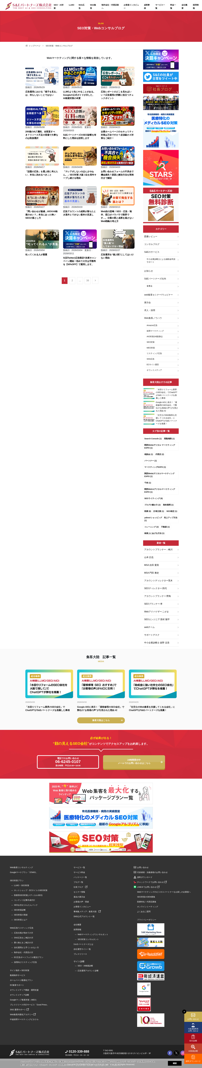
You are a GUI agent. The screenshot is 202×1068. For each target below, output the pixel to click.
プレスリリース (80, 954)
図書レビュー (150, 236)
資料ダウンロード (193, 1061)
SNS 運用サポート (19, 1009)
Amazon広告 (152, 325)
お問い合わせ (193, 1019)
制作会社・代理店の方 (23, 952)
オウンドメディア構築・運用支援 (24, 990)
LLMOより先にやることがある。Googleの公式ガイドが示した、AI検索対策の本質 (79, 95)
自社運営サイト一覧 (82, 949)
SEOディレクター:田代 (155, 588)
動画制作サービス (17, 975)
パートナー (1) (150, 461)
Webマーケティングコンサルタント (93, 934)
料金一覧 (173, 6)
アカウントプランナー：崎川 (158, 549)
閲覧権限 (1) (169, 439)
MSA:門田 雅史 (151, 573)
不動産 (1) (165, 527)
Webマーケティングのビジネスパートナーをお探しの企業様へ (164, 892)
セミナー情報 (79, 892)
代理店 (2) (159, 454)
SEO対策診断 (20, 910)
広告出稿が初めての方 (23, 933)
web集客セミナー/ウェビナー (158, 295)
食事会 (149, 286)
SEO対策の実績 (21, 915)
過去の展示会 (79, 897)
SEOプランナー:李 (153, 604)
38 (87, 280)
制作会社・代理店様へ (110, 6)
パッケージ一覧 (80, 877)
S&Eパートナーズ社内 (155, 279)
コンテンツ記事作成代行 (24, 900)
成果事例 (147, 6)
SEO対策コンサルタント (88, 939)
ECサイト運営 (153, 364)
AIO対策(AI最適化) (155, 336)
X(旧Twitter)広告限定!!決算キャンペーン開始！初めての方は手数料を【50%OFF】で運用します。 (79, 261)
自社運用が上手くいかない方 (26, 947)
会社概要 (184, 6)
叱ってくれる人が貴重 (36, 254)
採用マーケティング (155, 331)
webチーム (149, 627)
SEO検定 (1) (171, 511)
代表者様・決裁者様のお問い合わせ (152, 872)
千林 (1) (147, 483)
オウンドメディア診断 (19, 995)
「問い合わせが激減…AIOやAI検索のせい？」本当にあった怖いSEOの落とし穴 (41, 214)
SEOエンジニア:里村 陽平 (157, 619)
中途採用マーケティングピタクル (24, 1019)
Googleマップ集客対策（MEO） (24, 1000)
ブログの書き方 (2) (152, 505)
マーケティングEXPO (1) (155, 467)
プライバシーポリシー (146, 920)
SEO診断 (193, 1041)
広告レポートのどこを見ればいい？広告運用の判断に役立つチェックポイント (117, 95)
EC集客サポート (17, 985)
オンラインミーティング (147, 907)
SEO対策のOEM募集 (146, 897)
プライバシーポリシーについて (89, 1065)
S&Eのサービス (151, 252)
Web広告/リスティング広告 (21, 928)
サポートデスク (151, 635)
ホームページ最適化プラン (21, 980)
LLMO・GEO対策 (21, 885)
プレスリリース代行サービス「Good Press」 (29, 1005)
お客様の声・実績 (81, 902)
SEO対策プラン (17, 880)
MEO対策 (151, 348)
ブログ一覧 (78, 882)
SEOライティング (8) (153, 498)
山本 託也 (148, 557)
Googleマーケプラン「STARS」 (24, 872)
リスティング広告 (154, 353)
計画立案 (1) (158, 511)
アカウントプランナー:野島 (157, 596)
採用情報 (77, 929)
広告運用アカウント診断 (88, 971)
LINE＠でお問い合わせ (148, 887)
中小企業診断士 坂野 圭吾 (156, 643)
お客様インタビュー (131, 6)
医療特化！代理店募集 (146, 902)
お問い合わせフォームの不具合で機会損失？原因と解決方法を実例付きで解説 (117, 174)
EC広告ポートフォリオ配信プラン (28, 957)
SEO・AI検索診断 (85, 966)
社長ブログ (81, 887)
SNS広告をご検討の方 (23, 938)
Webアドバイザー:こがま (156, 611)
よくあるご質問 (143, 911)
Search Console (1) (153, 439)
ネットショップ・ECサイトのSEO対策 (30, 890)
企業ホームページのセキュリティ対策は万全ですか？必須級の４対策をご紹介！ (117, 134)
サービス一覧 (160, 6)
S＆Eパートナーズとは (83, 944)
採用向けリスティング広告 (25, 962)
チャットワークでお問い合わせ (152, 882)
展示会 (147, 302)
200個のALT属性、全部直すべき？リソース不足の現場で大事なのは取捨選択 (41, 134)
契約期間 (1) (168, 505)
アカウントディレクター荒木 (158, 580)
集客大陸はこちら (107, 720)
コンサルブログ (151, 244)
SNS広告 (150, 359)
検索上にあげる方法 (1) (154, 533)
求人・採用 (149, 310)
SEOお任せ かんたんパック (26, 905)
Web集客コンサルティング (21, 867)
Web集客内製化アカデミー (23, 1014)
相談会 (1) (148, 454)
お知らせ (148, 271)
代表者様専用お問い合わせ (193, 1030)
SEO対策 (151, 342)
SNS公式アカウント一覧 (84, 916)
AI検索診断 (193, 1051)
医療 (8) (147, 511)
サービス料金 (79, 872)
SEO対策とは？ (21, 920)
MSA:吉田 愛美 (151, 565)
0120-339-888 (77, 1051)
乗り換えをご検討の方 (23, 942)
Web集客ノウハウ (153, 318)
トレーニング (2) (151, 527)
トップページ (34, 46)
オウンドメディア (154, 370)
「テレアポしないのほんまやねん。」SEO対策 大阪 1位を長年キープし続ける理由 (79, 174)
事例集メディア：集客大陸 (87, 911)
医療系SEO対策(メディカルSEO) (28, 895)
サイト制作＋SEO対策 (19, 970)
